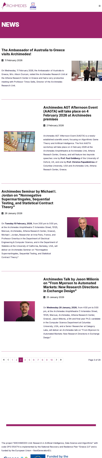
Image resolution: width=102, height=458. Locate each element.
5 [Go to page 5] (29, 360)
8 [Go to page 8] (42, 360)
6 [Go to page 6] (33, 360)
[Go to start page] (3, 360)
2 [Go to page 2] (16, 360)
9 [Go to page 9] (46, 360)
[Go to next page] (56, 360)
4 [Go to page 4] (25, 360)
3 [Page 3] (20, 360)
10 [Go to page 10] (52, 360)
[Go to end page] (60, 360)
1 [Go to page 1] (12, 360)
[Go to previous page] (8, 360)
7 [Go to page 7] (38, 360)
